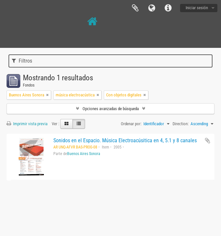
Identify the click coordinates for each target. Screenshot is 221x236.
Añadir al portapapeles (207, 140)
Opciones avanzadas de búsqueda (111, 108)
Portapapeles (135, 8)
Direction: (181, 123)
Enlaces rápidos (168, 8)
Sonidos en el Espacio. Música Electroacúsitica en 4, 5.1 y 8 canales (125, 140)
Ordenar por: (131, 123)
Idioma (151, 8)
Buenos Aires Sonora (83, 153)
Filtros (22, 61)
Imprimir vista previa (27, 123)
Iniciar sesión (197, 7)
